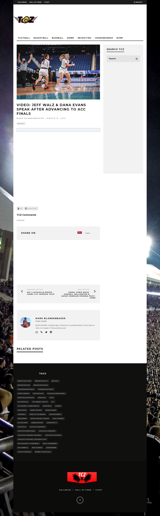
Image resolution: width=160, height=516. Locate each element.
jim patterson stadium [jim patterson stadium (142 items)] (40, 420)
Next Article (84, 290)
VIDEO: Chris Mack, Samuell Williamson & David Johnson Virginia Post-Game (79, 295)
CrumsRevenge (104, 38)
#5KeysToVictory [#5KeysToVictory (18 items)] (24, 381)
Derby (70, 38)
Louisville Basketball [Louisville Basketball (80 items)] (26, 433)
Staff (46, 2)
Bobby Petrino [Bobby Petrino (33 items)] (36, 411)
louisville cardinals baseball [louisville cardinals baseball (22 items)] (29, 438)
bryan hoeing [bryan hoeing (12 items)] (51, 411)
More (119, 38)
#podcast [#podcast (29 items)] (42, 398)
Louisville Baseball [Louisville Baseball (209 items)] (37, 429)
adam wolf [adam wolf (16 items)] (47, 407)
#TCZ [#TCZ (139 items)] (52, 398)
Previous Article (35, 290)
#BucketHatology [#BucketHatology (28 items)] (41, 385)
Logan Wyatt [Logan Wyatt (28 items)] (52, 425)
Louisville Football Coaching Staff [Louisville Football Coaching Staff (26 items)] (32, 442)
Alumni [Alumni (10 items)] (58, 407)
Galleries (22, 2)
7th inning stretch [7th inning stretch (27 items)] (40, 403)
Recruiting (84, 38)
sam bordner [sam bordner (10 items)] (51, 451)
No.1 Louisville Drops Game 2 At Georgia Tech (40, 293)
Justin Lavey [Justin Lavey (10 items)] (22, 425)
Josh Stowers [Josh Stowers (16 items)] (58, 420)
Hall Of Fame (35, 2)
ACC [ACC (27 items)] (53, 403)
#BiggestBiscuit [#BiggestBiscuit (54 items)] (41, 381)
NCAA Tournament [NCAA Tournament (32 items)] (50, 446)
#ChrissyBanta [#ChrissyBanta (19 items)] (23, 394)
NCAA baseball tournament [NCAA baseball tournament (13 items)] (28, 446)
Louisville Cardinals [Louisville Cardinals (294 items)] (47, 433)
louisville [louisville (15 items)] (22, 429)
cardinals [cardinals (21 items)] (22, 416)
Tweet (87, 233)
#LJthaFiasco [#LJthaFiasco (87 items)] (38, 394)
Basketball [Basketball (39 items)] (22, 411)
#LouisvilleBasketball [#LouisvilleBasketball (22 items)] (56, 394)
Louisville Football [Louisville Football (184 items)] (53, 438)
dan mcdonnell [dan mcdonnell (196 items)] (55, 416)
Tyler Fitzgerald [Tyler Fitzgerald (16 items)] (24, 455)
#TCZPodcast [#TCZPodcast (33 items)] (23, 403)
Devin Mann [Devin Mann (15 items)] (22, 420)
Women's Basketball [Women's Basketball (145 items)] (43, 455)
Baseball (58, 38)
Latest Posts (32, 209)
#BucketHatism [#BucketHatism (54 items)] (24, 385)
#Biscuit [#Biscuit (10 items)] (55, 381)
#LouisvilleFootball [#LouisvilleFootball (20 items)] (26, 398)
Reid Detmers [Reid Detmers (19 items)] (37, 451)
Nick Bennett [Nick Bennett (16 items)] (23, 451)
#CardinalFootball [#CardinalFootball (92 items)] (45, 390)
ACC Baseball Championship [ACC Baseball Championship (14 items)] (28, 407)
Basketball (41, 38)
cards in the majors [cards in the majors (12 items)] (37, 416)
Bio (21, 209)
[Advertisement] (106, 20)
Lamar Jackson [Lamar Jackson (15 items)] (37, 425)
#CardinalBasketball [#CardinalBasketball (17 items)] (26, 390)
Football (24, 38)
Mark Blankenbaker (30, 118)
